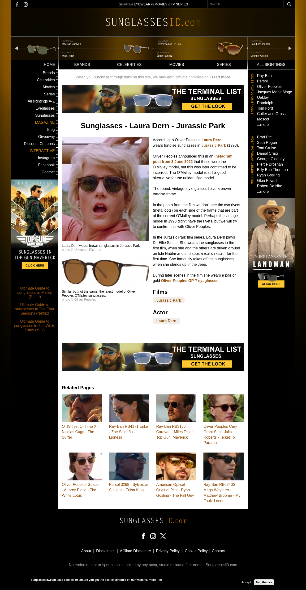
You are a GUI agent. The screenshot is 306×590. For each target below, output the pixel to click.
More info (155, 579)
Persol (262, 81)
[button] (105, 239)
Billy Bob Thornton (272, 170)
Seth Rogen (267, 143)
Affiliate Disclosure (135, 551)
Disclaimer (105, 551)
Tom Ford (265, 108)
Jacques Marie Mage (274, 92)
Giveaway (46, 137)
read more (221, 77)
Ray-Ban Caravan (71, 44)
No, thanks (264, 582)
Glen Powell (267, 181)
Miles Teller (68, 56)
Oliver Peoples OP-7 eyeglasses (189, 281)
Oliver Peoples (269, 87)
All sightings (271, 65)
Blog (51, 130)
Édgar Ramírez (164, 56)
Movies (176, 65)
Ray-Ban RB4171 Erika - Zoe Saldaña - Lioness (128, 431)
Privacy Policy (168, 551)
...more (263, 125)
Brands (82, 65)
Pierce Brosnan (270, 164)
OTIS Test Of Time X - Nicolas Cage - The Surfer (80, 431)
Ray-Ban (264, 76)
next (290, 48)
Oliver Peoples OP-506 (169, 44)
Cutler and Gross (271, 114)
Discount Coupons (39, 144)
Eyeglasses (45, 108)
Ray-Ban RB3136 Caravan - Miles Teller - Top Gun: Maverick (175, 431)
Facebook (46, 165)
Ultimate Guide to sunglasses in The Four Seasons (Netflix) (34, 309)
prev (16, 48)
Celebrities (129, 65)
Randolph (265, 103)
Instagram (46, 158)
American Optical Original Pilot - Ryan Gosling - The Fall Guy (175, 490)
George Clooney (271, 159)
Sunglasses (45, 115)
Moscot (263, 119)
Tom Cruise (266, 148)
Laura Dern (211, 140)
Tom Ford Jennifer (260, 44)
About (86, 551)
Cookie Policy (196, 551)
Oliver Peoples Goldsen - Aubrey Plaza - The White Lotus (82, 490)
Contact (48, 172)
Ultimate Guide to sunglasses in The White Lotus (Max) (34, 325)
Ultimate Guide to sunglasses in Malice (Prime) (34, 292)
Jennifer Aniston (259, 56)
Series (224, 65)
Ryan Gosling (268, 175)
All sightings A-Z (41, 101)
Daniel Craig (267, 153)
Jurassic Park (213, 145)
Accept (246, 582)
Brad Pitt (264, 137)
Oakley (263, 97)
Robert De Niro (269, 186)
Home (49, 65)
